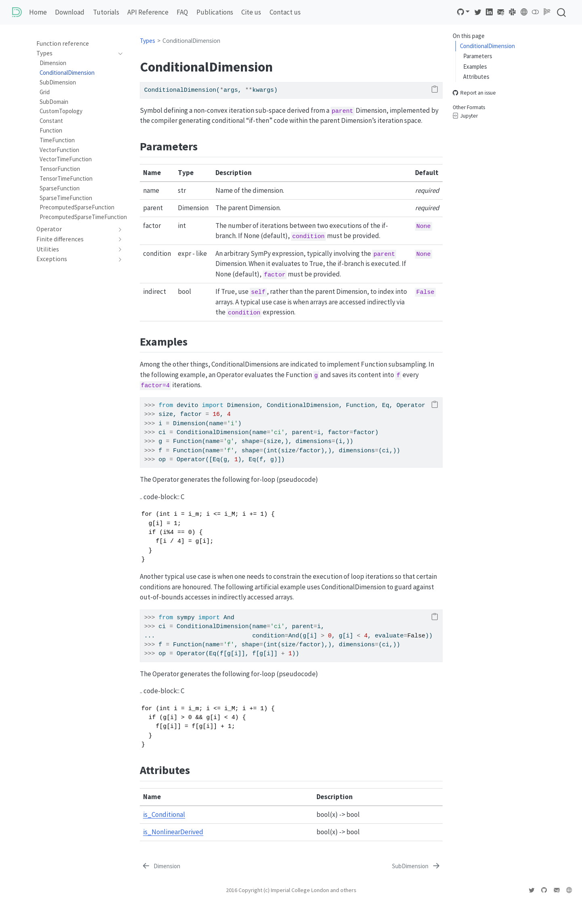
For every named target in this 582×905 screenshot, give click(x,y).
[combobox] (562, 12)
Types (147, 40)
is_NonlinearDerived (173, 831)
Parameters (477, 56)
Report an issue (474, 92)
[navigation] (75, 53)
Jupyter (465, 115)
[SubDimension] (416, 866)
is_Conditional (164, 814)
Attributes (476, 76)
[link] (463, 12)
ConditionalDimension (487, 46)
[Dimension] (161, 866)
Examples (475, 66)
